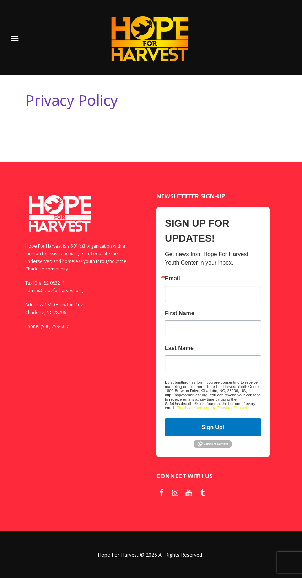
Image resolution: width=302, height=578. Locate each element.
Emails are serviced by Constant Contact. (212, 408)
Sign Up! (212, 427)
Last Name (179, 348)
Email (172, 278)
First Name (179, 313)
